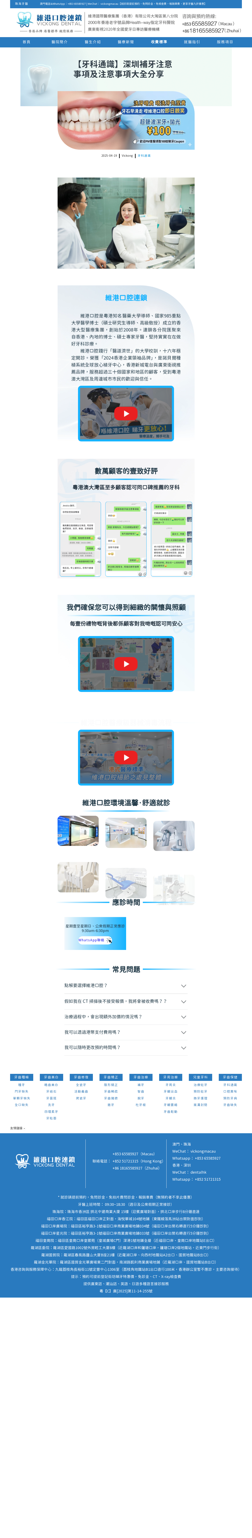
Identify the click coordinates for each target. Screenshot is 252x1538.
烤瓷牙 (81, 1339)
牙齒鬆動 (171, 1352)
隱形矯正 (111, 1325)
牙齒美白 (51, 1318)
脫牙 (140, 1339)
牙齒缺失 (230, 1345)
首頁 (26, 42)
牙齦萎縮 (171, 1345)
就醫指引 (192, 42)
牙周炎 (171, 1325)
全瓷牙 (81, 1325)
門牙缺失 (22, 1332)
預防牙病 (230, 1339)
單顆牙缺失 (22, 1339)
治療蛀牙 (201, 1325)
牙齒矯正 (111, 1318)
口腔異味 (230, 1332)
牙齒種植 (21, 1318)
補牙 (140, 1325)
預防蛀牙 (201, 1332)
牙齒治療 (141, 1318)
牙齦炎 (171, 1339)
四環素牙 (51, 1352)
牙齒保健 (230, 1318)
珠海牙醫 (21, 4)
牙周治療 (170, 1318)
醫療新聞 (126, 42)
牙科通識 (144, 156)
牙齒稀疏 (111, 1332)
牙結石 (51, 1332)
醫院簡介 (59, 42)
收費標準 (159, 42)
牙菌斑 (51, 1339)
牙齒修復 (81, 1318)
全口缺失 (22, 1345)
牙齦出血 (171, 1332)
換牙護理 (201, 1339)
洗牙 (51, 1345)
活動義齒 (81, 1332)
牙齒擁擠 (111, 1339)
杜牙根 (141, 1345)
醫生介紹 (93, 42)
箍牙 (111, 1345)
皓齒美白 (51, 1325)
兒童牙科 (200, 1318)
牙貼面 (51, 1359)
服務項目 (225, 42)
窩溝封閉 (201, 1345)
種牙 (21, 1325)
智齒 (140, 1332)
